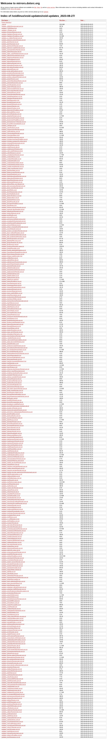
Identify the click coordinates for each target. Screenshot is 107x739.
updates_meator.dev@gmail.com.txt (12, 488)
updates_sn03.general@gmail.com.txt (13, 636)
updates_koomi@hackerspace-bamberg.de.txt (15, 406)
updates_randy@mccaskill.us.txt (11, 604)
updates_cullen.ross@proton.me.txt (12, 168)
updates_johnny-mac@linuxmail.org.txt (13, 371)
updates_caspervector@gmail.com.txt (13, 129)
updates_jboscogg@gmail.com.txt (12, 359)
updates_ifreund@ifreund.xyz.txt (11, 326)
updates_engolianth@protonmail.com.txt (14, 221)
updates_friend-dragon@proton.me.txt (13, 254)
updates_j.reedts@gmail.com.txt (11, 338)
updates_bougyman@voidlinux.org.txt (13, 120)
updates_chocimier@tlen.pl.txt (11, 135)
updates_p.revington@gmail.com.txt (12, 560)
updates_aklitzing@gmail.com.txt (11, 63)
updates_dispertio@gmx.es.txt (11, 199)
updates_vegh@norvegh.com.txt (11, 680)
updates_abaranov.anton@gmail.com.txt (13, 40)
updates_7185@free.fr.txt (9, 28)
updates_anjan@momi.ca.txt (10, 79)
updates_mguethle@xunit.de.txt (11, 493)
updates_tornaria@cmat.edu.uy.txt (12, 663)
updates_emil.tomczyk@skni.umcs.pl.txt (13, 219)
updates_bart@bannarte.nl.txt (10, 100)
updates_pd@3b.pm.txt (8, 571)
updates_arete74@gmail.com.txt (11, 86)
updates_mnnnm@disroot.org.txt (11, 507)
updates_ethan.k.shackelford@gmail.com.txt (15, 227)
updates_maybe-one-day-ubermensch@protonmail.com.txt (19, 472)
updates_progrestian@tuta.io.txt (11, 593)
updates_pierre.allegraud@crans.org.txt (13, 581)
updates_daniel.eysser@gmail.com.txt (13, 172)
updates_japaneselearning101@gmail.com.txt (15, 353)
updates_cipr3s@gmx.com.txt (10, 145)
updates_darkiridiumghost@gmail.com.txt (14, 176)
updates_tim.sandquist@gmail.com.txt (13, 659)
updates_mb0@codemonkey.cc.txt (12, 474)
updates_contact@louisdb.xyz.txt (11, 158)
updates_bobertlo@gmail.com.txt (11, 116)
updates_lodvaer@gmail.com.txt (11, 431)
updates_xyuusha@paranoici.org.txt (12, 721)
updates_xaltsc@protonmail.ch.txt (12, 712)
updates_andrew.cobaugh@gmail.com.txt (14, 77)
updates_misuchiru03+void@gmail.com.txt (14, 503)
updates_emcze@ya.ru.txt (9, 217)
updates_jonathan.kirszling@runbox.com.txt (15, 373)
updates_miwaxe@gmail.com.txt (11, 505)
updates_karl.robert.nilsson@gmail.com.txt (14, 388)
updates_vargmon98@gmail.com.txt (12, 678)
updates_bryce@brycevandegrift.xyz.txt (13, 123)
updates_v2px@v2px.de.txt (10, 677)
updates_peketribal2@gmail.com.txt (12, 575)
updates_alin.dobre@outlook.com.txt (12, 67)
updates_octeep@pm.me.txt (10, 546)
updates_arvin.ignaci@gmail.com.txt (12, 90)
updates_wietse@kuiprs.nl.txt (10, 700)
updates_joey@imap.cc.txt (9, 367)
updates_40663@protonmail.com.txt (12, 26)
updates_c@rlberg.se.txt (9, 125)
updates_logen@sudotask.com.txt (12, 433)
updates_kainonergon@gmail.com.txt (13, 386)
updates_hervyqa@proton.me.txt (11, 312)
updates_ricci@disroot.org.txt (10, 614)
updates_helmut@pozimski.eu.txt (11, 308)
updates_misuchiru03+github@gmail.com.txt (15, 501)
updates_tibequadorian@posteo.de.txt (13, 657)
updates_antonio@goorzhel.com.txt (12, 82)
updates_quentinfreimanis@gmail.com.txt (14, 599)
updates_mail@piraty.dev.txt (10, 451)
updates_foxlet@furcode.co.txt (11, 248)
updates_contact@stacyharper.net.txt (13, 164)
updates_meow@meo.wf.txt (10, 490)
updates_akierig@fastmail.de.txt (11, 61)
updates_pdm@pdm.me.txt (10, 573)
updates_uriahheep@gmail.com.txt (12, 675)
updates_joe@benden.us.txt (10, 363)
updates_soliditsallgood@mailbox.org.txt (14, 639)
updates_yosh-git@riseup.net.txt (11, 723)
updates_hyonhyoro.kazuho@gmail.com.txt (14, 316)
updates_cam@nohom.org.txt (10, 127)
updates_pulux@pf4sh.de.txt (10, 595)
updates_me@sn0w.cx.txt (9, 486)
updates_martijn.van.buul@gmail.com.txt (14, 462)
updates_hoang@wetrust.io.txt (11, 314)
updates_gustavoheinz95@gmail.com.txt (14, 297)
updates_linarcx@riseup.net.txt (11, 429)
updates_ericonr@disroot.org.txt (11, 225)
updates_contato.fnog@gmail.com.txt (13, 166)
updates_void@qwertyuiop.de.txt (11, 690)
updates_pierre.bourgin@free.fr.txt (12, 583)
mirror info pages (15, 9)
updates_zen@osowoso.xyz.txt (11, 737)
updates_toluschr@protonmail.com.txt (13, 661)
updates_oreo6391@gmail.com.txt (12, 554)
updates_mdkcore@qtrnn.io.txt (11, 476)
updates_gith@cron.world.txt (10, 279)
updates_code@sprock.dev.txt (10, 147)
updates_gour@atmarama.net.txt (11, 283)
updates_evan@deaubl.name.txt (11, 229)
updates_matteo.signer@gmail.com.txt (13, 468)
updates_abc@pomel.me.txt (10, 42)
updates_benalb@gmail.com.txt (11, 102)
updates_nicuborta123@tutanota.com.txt (14, 530)
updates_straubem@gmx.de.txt (11, 647)
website (46, 12)
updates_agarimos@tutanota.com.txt (12, 57)
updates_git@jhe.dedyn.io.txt (10, 275)
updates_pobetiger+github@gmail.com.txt (14, 587)
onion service (51, 7)
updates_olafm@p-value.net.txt (11, 550)
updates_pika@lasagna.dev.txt (11, 585)
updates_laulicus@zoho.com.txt (11, 415)
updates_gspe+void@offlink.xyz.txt (12, 293)
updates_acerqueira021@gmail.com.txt (13, 49)
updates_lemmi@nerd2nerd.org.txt (12, 423)
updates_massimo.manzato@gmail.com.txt (14, 466)
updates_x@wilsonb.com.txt (10, 708)
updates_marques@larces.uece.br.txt (13, 460)
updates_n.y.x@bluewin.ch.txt (10, 519)
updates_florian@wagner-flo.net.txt (12, 242)
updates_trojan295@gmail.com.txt (12, 671)
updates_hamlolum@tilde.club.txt (11, 299)
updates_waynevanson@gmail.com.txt (13, 696)
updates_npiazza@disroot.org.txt (11, 538)
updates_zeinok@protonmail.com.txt (12, 733)
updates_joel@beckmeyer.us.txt (11, 365)
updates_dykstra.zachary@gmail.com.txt (14, 207)
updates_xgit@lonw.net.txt (9, 715)
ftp (41, 7)
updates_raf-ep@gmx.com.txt (10, 602)
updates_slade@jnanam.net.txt (11, 634)
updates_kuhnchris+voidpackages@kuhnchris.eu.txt (17, 412)
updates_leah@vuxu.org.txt (10, 419)
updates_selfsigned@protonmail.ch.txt (13, 624)
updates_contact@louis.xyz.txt (11, 156)
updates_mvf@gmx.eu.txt (9, 517)
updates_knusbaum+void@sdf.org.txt (13, 404)
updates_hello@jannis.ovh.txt (10, 306)
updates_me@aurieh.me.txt (10, 480)
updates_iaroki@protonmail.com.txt (12, 320)
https (38, 7)
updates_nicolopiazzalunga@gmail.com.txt (14, 528)
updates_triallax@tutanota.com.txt (12, 669)
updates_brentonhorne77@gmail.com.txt (14, 121)
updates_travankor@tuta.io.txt (10, 667)
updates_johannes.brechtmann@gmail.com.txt (15, 369)
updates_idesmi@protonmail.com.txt (12, 324)
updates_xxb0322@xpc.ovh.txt (11, 719)
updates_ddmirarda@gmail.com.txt (12, 182)
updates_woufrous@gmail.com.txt (12, 704)
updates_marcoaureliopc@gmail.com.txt (13, 458)
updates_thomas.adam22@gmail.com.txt (14, 655)
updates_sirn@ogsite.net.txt (10, 632)
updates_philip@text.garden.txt (11, 579)
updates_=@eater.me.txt (9, 30)
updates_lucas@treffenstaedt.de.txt (12, 437)
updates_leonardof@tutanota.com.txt (13, 425)
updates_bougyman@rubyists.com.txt (13, 118)
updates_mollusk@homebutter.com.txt (13, 511)
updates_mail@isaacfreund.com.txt (12, 447)
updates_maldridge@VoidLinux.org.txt (13, 453)
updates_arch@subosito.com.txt (11, 84)
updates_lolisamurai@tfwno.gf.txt (11, 435)
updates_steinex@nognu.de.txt (11, 645)
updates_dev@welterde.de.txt (10, 194)
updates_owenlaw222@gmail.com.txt (13, 558)
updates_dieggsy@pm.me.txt (10, 197)
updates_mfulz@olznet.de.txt (10, 491)
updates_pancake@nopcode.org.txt (12, 564)
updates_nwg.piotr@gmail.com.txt (12, 544)
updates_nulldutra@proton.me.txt (11, 542)
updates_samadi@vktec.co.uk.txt (11, 622)
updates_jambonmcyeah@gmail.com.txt (13, 345)
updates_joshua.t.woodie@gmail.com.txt (14, 377)
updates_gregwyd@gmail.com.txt (11, 289)
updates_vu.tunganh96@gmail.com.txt (13, 694)
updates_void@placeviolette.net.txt (12, 688)
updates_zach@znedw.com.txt (11, 729)
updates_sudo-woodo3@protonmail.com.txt (14, 649)
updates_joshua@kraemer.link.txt (11, 379)
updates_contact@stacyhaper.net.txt (12, 162)
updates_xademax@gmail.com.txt (12, 710)
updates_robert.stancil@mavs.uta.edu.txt (14, 616)
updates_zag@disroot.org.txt (10, 731)
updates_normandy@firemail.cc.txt (12, 534)
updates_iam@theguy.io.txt (10, 318)
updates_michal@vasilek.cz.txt (11, 495)
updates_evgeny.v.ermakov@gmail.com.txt (14, 231)
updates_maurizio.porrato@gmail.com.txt (14, 470)
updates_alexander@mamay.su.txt (12, 65)
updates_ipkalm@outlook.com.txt (11, 330)
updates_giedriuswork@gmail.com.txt (13, 271)
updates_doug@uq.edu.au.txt (10, 201)
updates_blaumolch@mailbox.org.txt (12, 110)
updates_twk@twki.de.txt (9, 673)
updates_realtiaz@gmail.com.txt (11, 608)
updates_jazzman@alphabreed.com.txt (13, 357)
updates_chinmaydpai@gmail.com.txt (13, 133)
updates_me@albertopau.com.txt (11, 478)
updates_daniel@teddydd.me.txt (11, 174)
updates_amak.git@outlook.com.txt (12, 71)
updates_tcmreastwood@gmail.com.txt (13, 651)
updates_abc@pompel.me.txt (10, 44)
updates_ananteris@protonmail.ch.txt (13, 73)
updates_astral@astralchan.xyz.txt (12, 96)
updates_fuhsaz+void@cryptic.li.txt (12, 256)
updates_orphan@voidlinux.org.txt (12, 556)
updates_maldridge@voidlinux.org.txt (13, 454)
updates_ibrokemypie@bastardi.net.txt (13, 322)
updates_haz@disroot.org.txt (10, 303)
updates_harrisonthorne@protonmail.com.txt (15, 301)
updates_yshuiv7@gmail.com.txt (11, 727)
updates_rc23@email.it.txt (9, 606)
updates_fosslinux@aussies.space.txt (13, 246)
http (35, 7)
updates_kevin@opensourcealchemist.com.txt (15, 396)
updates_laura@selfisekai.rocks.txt (12, 418)
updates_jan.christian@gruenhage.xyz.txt (14, 349)
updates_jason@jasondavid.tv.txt (11, 355)
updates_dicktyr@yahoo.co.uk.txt (11, 195)
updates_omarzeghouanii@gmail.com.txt (14, 552)
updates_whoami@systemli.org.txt (12, 698)
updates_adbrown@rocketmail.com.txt (13, 55)
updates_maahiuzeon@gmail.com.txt (13, 441)
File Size (62, 20)
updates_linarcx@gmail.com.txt (11, 427)
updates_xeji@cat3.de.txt (9, 713)
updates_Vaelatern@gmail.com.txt (12, 34)
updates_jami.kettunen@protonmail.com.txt (14, 347)
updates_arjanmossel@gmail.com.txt (13, 88)
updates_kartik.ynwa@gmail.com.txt (12, 390)
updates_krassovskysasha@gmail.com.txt (14, 410)
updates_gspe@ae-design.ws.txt (11, 295)
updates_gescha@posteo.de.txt (11, 266)
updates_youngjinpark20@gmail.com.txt (13, 725)
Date (82, 20)
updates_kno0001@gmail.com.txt (11, 400)
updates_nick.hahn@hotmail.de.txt (12, 525)
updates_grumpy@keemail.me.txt (12, 291)
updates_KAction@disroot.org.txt (11, 32)
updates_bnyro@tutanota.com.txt (11, 114)
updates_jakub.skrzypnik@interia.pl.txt (13, 341)
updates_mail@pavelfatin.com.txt (11, 449)
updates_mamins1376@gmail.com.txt (13, 456)
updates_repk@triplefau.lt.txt (10, 612)
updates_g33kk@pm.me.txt (10, 258)
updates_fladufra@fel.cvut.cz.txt (11, 240)
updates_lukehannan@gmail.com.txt (12, 439)
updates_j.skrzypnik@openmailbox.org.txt (14, 340)
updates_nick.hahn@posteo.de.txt (12, 527)
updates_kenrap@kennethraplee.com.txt (14, 394)
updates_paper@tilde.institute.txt (11, 569)
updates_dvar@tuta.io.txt (9, 205)
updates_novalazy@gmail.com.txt (12, 536)
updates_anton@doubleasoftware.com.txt (14, 81)
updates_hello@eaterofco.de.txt (11, 305)
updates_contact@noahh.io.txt (11, 160)
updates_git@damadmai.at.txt (10, 273)
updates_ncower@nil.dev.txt (10, 523)
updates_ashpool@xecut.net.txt (11, 92)
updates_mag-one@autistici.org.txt (12, 445)
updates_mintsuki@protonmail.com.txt (13, 499)
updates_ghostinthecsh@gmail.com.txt (13, 269)
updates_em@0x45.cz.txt (9, 215)
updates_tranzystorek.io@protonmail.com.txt (15, 665)
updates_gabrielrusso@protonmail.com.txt (14, 262)
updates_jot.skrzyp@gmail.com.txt (12, 380)
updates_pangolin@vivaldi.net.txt (11, 567)
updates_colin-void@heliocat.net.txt (12, 151)
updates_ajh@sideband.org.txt (11, 59)
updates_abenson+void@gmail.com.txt (13, 47)
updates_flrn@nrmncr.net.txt (10, 244)
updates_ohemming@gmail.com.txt (12, 548)
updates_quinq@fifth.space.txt (11, 601)
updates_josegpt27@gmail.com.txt (12, 375)
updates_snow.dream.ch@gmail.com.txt (13, 638)
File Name (5, 20)
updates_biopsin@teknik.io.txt (10, 106)
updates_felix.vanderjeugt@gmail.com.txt (14, 234)
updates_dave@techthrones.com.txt (12, 180)
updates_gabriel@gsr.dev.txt (10, 260)
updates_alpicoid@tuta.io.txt (10, 69)
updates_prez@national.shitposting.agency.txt (15, 591)
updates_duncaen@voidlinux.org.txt (12, 203)
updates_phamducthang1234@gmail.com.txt (15, 577)
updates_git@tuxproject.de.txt (10, 277)
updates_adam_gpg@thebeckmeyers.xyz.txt (15, 53)
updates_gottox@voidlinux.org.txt (11, 281)
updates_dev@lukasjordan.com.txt (12, 192)
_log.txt (4, 24)
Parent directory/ (6, 22)
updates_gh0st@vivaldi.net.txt (10, 268)
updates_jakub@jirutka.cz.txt (10, 343)
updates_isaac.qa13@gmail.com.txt (12, 332)
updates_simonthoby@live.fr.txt (11, 628)
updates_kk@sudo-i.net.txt (9, 398)
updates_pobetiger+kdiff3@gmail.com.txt (14, 589)
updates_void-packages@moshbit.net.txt (14, 684)
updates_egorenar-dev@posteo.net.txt (13, 209)
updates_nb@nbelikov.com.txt (10, 521)
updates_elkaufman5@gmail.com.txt (12, 211)
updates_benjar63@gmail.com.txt (12, 104)
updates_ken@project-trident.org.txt (12, 392)
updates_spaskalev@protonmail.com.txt (13, 643)
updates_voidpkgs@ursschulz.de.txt (12, 692)
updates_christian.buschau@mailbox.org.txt (15, 139)
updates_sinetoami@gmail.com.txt (12, 630)
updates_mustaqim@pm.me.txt (11, 515)
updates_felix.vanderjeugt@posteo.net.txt (14, 236)
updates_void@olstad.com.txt (10, 686)
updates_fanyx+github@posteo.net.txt (13, 232)
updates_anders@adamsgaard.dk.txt (13, 75)
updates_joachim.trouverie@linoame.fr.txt (14, 361)
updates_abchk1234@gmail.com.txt (12, 46)
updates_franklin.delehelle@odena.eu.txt (14, 250)
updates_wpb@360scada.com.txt (11, 706)
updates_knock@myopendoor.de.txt (12, 402)
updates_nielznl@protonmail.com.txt (12, 532)
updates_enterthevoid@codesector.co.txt (14, 223)
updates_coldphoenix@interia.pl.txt (12, 149)
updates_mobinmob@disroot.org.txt (12, 509)
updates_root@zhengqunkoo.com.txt (12, 620)
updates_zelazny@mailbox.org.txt (12, 735)
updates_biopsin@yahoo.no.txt (11, 108)
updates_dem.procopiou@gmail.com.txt (13, 186)
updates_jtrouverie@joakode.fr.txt (12, 384)
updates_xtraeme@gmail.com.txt (11, 717)
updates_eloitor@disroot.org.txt (11, 213)
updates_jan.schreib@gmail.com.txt (12, 351)
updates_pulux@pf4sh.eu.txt (10, 597)
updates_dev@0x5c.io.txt (9, 190)
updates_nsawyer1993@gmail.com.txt (13, 540)
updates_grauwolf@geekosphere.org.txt (13, 287)
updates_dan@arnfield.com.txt (11, 170)
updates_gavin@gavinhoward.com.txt (13, 264)
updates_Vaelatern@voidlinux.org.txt (12, 36)
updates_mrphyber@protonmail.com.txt (13, 513)
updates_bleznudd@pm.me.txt (11, 112)
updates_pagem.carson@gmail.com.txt (13, 562)
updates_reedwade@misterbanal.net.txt (13, 610)
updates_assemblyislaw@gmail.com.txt (13, 94)
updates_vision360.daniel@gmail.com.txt (14, 682)
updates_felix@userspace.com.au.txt (13, 238)
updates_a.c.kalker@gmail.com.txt (12, 38)
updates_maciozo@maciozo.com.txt (12, 443)
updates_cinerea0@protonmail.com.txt (13, 143)
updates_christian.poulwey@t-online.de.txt (14, 141)
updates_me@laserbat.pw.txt (10, 484)
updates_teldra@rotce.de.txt (10, 653)
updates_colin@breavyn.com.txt (11, 153)
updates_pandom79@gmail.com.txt (12, 565)
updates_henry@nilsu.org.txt (10, 310)
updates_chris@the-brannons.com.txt (13, 137)
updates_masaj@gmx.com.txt (10, 464)
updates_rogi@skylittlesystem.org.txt (12, 618)
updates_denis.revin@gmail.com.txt (12, 188)
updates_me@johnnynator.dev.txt (11, 482)
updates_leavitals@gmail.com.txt (11, 421)
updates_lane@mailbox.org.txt (11, 414)
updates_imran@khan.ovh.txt (10, 328)
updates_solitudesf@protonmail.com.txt (13, 641)
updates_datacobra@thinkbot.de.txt (12, 178)
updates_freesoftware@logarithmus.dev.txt (14, 252)
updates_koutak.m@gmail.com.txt (12, 408)
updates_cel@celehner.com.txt (11, 131)
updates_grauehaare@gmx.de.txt (11, 285)
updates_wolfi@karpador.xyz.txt (11, 702)
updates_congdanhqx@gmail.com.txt (13, 155)
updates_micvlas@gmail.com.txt (11, 497)
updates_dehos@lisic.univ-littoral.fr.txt (13, 184)
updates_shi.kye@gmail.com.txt (11, 626)
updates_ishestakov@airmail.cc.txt (12, 334)
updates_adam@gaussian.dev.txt (11, 51)
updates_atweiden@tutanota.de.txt (12, 98)
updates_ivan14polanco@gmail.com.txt (13, 336)
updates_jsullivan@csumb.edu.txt (12, 382)
